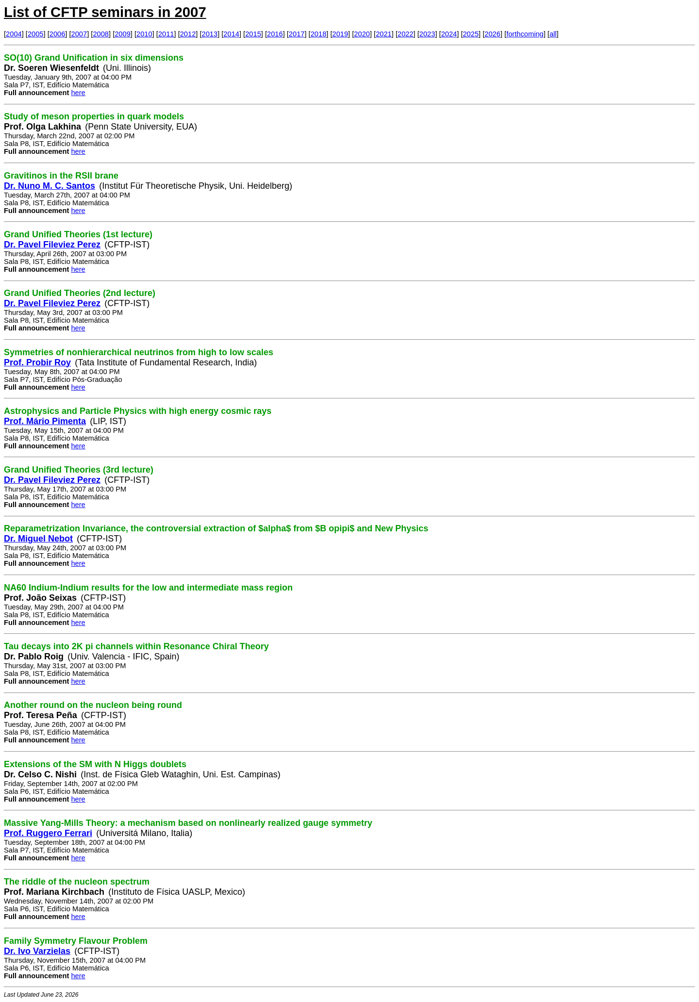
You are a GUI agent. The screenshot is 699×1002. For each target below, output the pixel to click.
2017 (297, 34)
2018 (319, 34)
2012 (188, 34)
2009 (123, 34)
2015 (253, 34)
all (553, 34)
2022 (406, 34)
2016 (275, 34)
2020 (362, 34)
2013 (210, 34)
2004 (14, 34)
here (78, 93)
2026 (492, 34)
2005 (36, 34)
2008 (101, 34)
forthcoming (525, 34)
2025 (471, 34)
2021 (384, 34)
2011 (166, 34)
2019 (341, 34)
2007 (79, 34)
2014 (231, 34)
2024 (449, 34)
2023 (427, 34)
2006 (58, 34)
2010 (144, 34)
